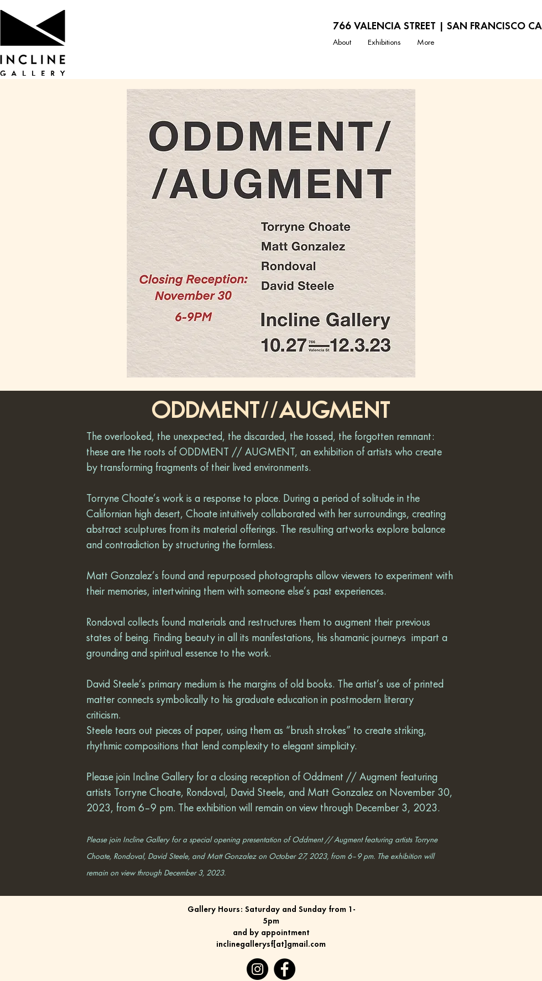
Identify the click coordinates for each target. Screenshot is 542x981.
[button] (384, 43)
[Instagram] (257, 969)
